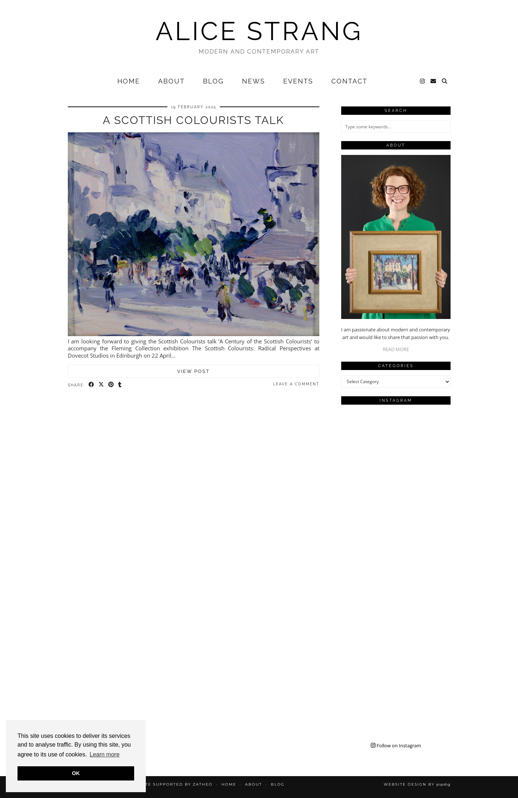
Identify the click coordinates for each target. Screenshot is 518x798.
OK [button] (76, 773)
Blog (213, 81)
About (171, 81)
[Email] (434, 81)
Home (128, 81)
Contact (349, 81)
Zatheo (203, 784)
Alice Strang (259, 31)
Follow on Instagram (396, 745)
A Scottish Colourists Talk (193, 120)
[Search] (445, 81)
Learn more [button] (105, 754)
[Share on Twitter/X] (101, 385)
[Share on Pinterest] (111, 385)
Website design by (417, 784)
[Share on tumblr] (120, 385)
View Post (193, 371)
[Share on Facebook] (92, 385)
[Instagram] (422, 81)
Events (298, 81)
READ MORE (396, 349)
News (253, 81)
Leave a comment (296, 384)
